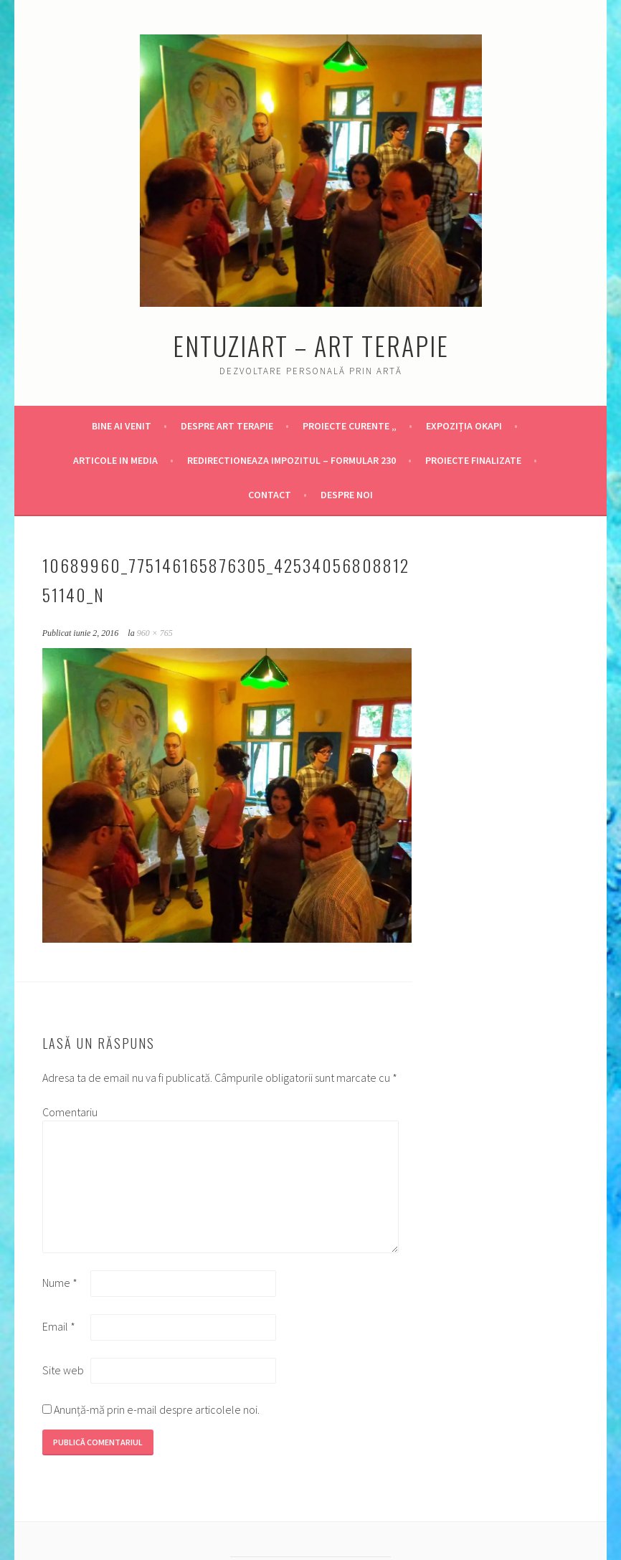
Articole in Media (115, 460)
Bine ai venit (121, 425)
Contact (269, 494)
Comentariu (65, 1112)
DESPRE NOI (347, 494)
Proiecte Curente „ (350, 425)
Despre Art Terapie (227, 425)
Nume (59, 1282)
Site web (63, 1370)
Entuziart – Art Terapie (311, 345)
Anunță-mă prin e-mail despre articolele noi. (157, 1409)
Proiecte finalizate (473, 460)
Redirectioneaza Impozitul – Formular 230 (291, 460)
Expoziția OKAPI (464, 425)
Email (58, 1326)
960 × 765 (155, 633)
